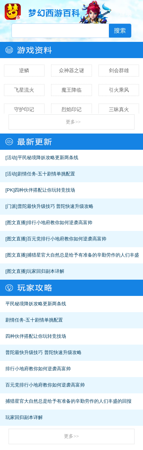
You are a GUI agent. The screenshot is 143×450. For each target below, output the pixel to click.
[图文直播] (16, 222)
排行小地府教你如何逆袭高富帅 (59, 222)
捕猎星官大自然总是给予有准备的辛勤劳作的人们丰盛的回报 (68, 401)
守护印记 (24, 109)
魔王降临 (71, 90)
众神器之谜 (71, 70)
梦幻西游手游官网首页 (12, 11)
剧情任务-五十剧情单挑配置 (46, 173)
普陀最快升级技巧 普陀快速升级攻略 (56, 206)
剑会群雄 (119, 70)
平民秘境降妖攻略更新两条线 (48, 157)
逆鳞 (24, 70)
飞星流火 (24, 90)
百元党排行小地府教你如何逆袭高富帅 (66, 238)
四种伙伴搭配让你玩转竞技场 (44, 190)
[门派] (11, 206)
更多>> (73, 121)
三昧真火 (119, 109)
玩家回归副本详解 (45, 271)
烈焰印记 (71, 109)
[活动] (11, 157)
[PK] (9, 190)
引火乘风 (119, 90)
